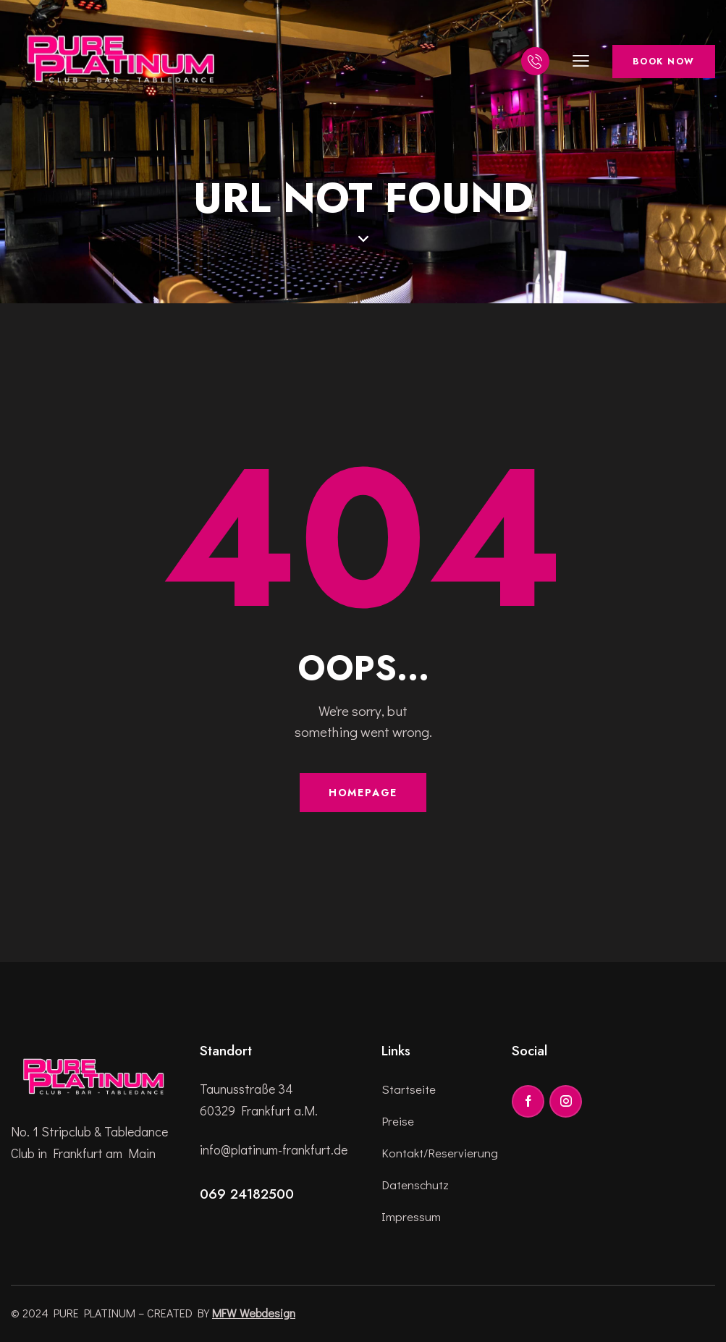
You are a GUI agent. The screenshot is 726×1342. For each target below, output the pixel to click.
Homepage (363, 792)
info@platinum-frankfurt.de (273, 1149)
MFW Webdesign (253, 1312)
